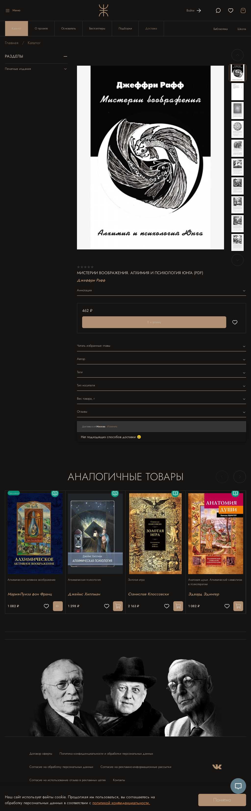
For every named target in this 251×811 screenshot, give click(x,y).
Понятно (222, 799)
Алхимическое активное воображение (34, 575)
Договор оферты (40, 751)
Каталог (16, 28)
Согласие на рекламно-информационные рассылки (135, 764)
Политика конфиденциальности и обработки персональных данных (106, 751)
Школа (242, 29)
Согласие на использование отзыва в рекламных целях (67, 777)
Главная (11, 43)
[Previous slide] (237, 55)
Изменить (112, 426)
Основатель (68, 28)
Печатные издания (36, 68)
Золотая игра (138, 575)
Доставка (151, 28)
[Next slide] (237, 260)
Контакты (119, 777)
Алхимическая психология (86, 575)
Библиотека (220, 29)
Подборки (125, 28)
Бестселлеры (97, 28)
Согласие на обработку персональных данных (61, 764)
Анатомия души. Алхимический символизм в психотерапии (210, 577)
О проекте (41, 28)
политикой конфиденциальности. (121, 803)
